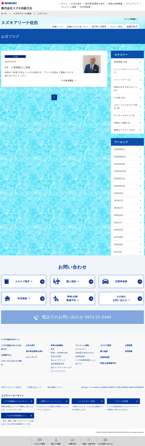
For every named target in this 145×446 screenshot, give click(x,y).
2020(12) (118, 230)
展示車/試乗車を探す (95, 4)
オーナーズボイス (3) (124, 115)
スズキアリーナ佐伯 (22, 13)
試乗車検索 (104, 357)
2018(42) (118, 244)
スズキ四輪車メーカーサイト (16, 401)
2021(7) (118, 222)
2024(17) (118, 200)
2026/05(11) (120, 156)
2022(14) (118, 215)
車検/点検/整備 (115, 4)
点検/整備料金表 (57, 364)
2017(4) (118, 252)
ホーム (64, 4)
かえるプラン (81, 349)
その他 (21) (119, 97)
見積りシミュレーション (51, 401)
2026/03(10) (120, 171)
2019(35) (118, 237)
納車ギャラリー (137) (124, 130)
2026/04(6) (119, 164)
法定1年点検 (56, 356)
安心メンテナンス (58, 360)
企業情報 (128, 345)
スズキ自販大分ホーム (10, 339)
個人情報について (54, 387)
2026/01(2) (119, 186)
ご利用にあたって (34, 387)
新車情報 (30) (120, 62)
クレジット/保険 (68, 7)
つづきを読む (67, 75)
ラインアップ (132, 4)
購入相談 (104, 351)
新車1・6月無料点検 (59, 353)
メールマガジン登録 (86, 401)
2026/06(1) (119, 149)
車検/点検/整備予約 (108, 363)
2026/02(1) (119, 178)
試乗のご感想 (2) (122, 123)
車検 (52, 349)
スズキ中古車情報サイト (16, 416)
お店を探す (76, 4)
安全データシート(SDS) (11, 387)
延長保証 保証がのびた (84, 353)
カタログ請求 (105, 345)
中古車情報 (85, 7)
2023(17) (118, 208)
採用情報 (128, 351)
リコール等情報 (121, 401)
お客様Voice (6, 355)
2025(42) (118, 193)
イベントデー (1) (122, 80)
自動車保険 (80, 356)
